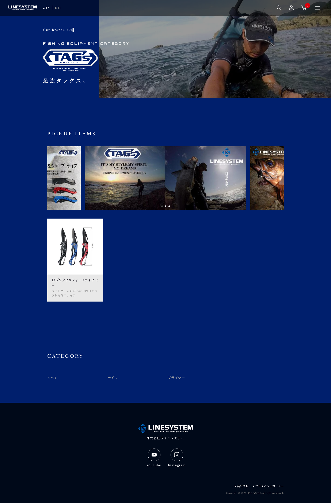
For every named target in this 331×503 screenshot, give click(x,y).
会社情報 (241, 486)
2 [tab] (165, 206)
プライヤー (176, 377)
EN (58, 8)
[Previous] (49, 178)
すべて (52, 377)
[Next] (281, 178)
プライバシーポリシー (268, 486)
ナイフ (112, 377)
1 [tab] (162, 206)
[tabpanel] (165, 178)
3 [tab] (169, 206)
